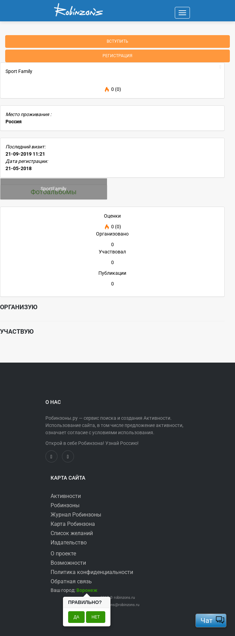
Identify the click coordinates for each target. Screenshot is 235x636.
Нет (96, 617)
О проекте (63, 553)
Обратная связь (71, 581)
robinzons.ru (124, 597)
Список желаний (72, 533)
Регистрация (117, 55)
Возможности (68, 563)
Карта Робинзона (73, 524)
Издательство (69, 542)
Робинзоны (65, 505)
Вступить (117, 41)
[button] (86, 590)
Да (76, 617)
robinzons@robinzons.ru (118, 605)
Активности (66, 496)
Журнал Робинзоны (76, 514)
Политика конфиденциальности (92, 572)
